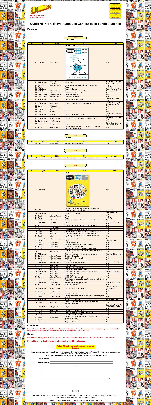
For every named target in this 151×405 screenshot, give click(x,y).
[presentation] (75, 387)
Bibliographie (42, 337)
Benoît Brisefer (32, 337)
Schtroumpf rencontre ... (97, 337)
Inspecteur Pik (60, 337)
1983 (75, 165)
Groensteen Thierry (98, 329)
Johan (68, 337)
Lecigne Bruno (32, 330)
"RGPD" (101, 402)
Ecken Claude (43, 329)
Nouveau (115, 4)
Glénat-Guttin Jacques (83, 329)
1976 (75, 150)
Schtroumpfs (110, 337)
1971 (75, 38)
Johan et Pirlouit (76, 337)
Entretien (51, 337)
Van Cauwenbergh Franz (68, 330)
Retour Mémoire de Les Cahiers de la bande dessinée (75, 347)
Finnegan (71, 329)
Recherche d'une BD (115, 9)
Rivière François (43, 330)
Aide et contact (115, 17)
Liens (115, 14)
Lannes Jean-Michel (112, 329)
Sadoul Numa (55, 330)
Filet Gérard (53, 329)
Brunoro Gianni (32, 329)
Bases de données (115, 7)
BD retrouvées (115, 12)
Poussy (85, 337)
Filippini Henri (62, 329)
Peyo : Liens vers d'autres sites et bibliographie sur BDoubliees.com (56, 341)
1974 (75, 135)
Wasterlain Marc (83, 330)
